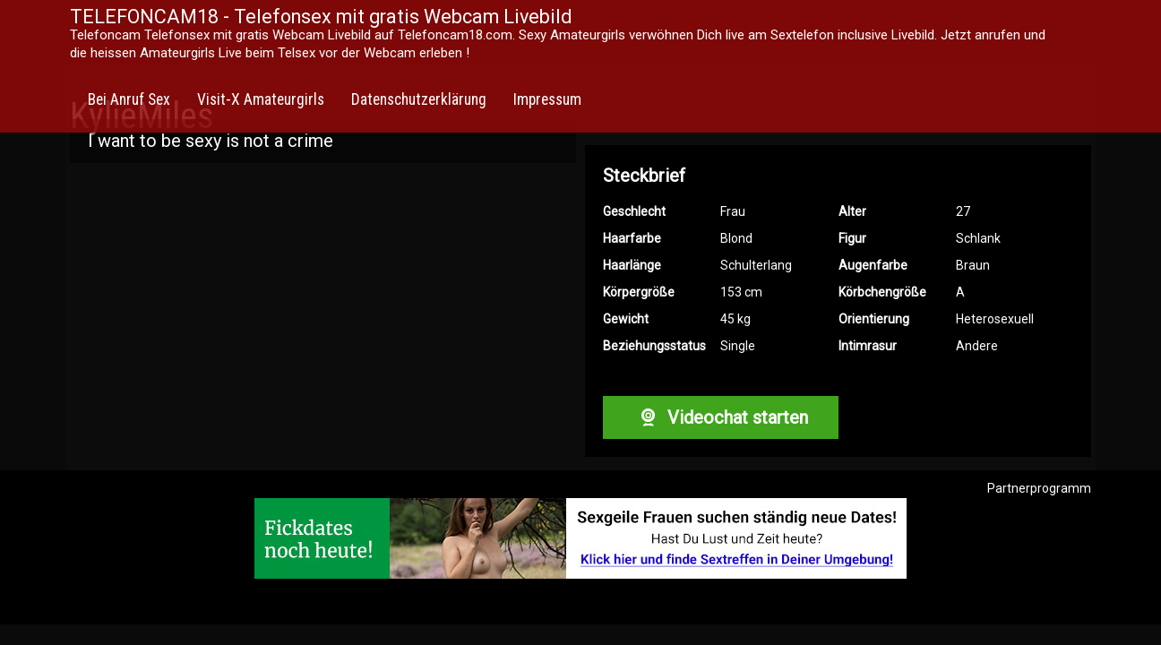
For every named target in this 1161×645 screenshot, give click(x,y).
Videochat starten (720, 417)
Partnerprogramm (1039, 488)
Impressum (547, 99)
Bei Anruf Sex (129, 99)
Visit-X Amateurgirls (260, 99)
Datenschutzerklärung (418, 99)
